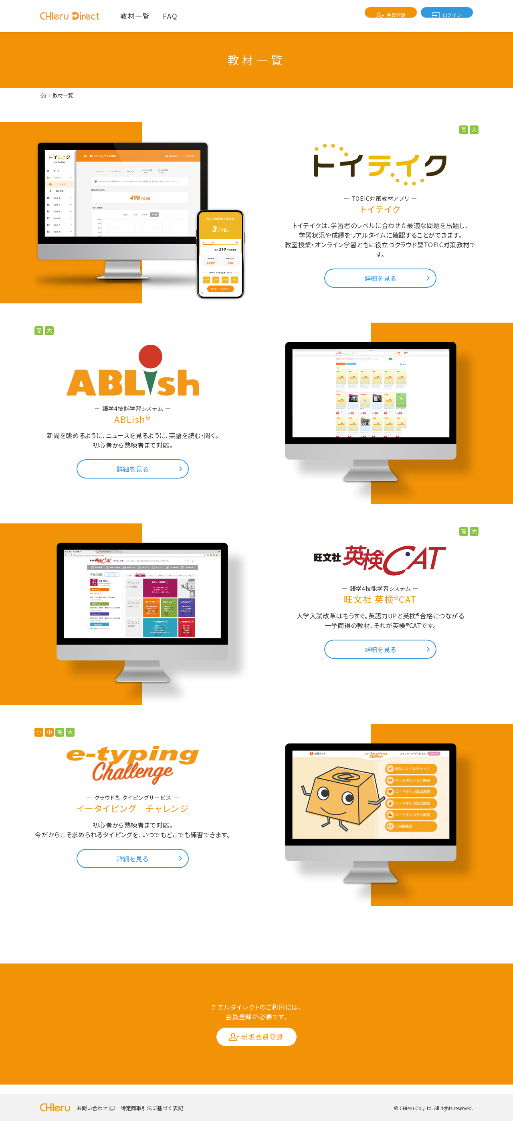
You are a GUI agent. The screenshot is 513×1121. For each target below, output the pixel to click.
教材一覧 (135, 16)
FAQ (170, 16)
